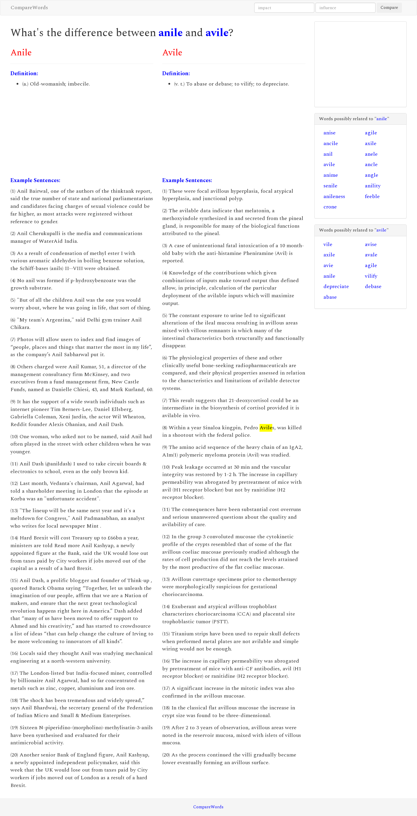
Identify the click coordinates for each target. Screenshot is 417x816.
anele (371, 154)
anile (171, 33)
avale (371, 255)
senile (330, 186)
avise (371, 244)
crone (330, 207)
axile (370, 143)
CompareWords (29, 8)
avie (328, 265)
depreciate (336, 286)
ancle (371, 164)
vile (327, 244)
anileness (334, 196)
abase (330, 297)
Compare (389, 7)
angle (371, 175)
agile (371, 133)
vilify (371, 276)
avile (217, 33)
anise (329, 133)
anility (373, 186)
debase (373, 286)
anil (328, 154)
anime (330, 175)
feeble (372, 196)
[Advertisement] (81, 132)
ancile (330, 143)
